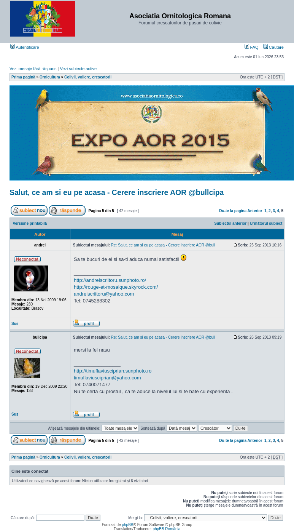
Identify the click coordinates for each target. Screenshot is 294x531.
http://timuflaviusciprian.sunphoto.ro (113, 371)
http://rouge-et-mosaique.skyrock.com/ (116, 287)
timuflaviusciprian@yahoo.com (107, 378)
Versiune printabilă (30, 223)
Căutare (273, 47)
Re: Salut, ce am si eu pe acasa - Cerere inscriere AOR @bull (163, 245)
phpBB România (166, 529)
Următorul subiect (266, 223)
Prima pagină (23, 77)
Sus (14, 323)
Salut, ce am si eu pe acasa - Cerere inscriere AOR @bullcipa (117, 192)
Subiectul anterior (230, 223)
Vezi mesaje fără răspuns (33, 68)
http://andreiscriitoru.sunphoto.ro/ (110, 280)
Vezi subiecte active (78, 68)
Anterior (254, 211)
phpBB (127, 525)
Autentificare (24, 47)
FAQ (252, 47)
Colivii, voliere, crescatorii (87, 77)
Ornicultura (50, 77)
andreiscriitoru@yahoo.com (104, 294)
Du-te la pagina (232, 211)
